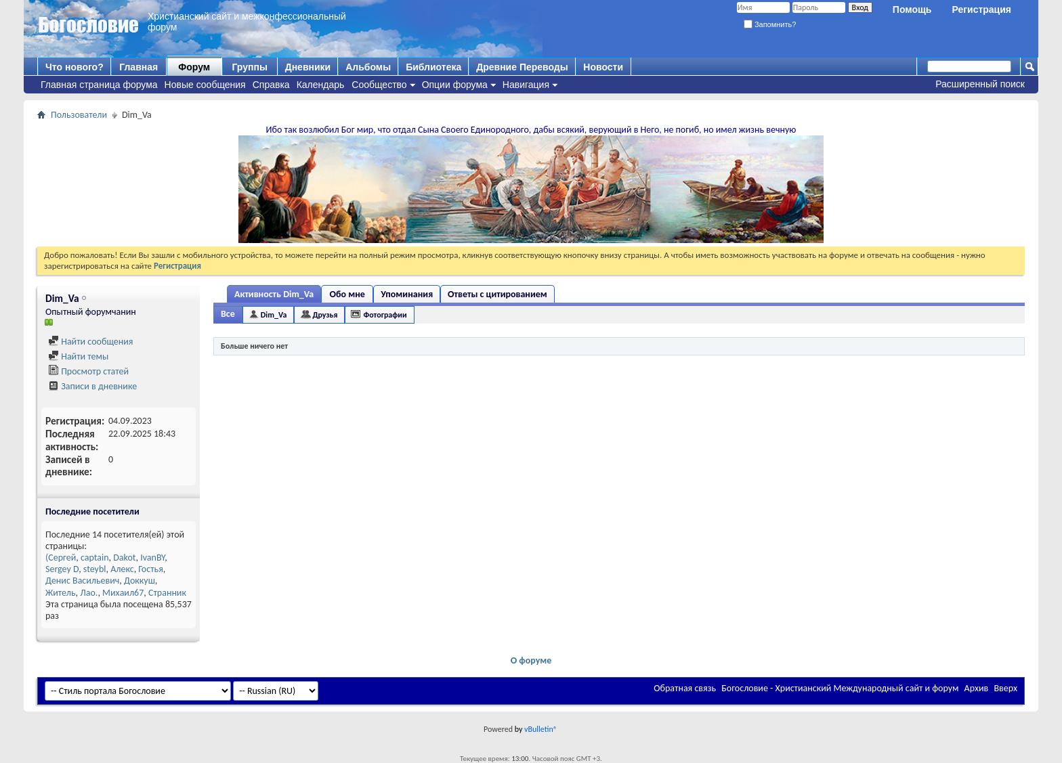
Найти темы (78, 356)
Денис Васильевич (82, 580)
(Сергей (60, 557)
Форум (194, 67)
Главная (138, 67)
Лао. (89, 592)
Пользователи (79, 115)
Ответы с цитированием (497, 294)
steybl (94, 569)
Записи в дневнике (92, 386)
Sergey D (62, 569)
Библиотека (433, 67)
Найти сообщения (90, 341)
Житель (60, 592)
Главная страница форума (99, 84)
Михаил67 (123, 592)
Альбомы (368, 67)
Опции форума (455, 84)
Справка (271, 84)
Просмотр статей (88, 371)
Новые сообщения (205, 84)
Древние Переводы (522, 67)
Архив (976, 688)
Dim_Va (274, 315)
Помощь (912, 9)
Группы (249, 67)
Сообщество (379, 84)
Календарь (321, 84)
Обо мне (347, 294)
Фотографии (384, 315)
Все (228, 314)
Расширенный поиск (980, 84)
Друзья (324, 315)
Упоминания (407, 294)
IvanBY (152, 557)
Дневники (308, 67)
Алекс (121, 569)
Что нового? (74, 67)
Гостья (150, 569)
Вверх (1005, 688)
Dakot (124, 557)
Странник (167, 592)
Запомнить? (770, 24)
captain (95, 557)
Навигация (526, 84)
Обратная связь (685, 688)
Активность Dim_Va (274, 294)
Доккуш (139, 580)
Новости (603, 67)
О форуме (531, 660)
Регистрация (981, 9)
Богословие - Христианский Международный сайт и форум (839, 688)
